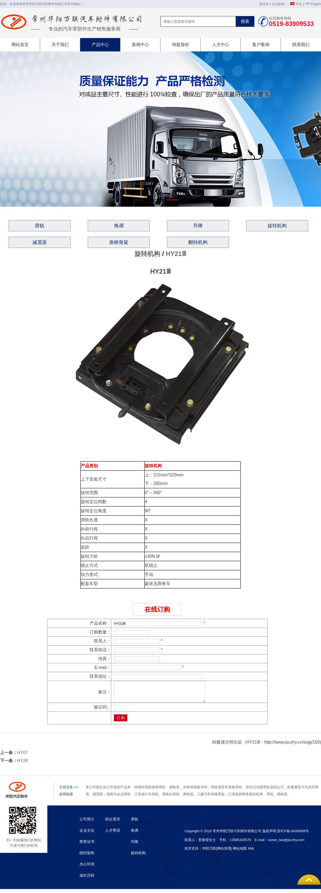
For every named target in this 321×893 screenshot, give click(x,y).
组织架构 (86, 857)
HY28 (22, 764)
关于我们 (60, 44)
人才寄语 (112, 834)
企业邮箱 (278, 4)
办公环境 (86, 868)
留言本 (264, 4)
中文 (299, 4)
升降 (198, 225)
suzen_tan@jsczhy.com (286, 844)
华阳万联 (209, 852)
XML (251, 852)
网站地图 (240, 852)
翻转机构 (198, 242)
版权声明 (269, 835)
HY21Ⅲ (176, 253)
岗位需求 (112, 823)
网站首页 (20, 44)
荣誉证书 (86, 845)
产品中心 (100, 44)
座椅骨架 (118, 242)
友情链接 (66, 798)
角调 (119, 225)
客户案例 (260, 44)
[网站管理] (224, 852)
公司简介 (86, 823)
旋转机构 (277, 225)
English (316, 4)
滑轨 (39, 225)
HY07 (22, 756)
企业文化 (86, 834)
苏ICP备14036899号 (293, 835)
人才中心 (220, 44)
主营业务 (68, 791)
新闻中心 (140, 44)
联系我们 (300, 44)
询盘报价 (180, 44)
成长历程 (86, 879)
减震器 (39, 242)
